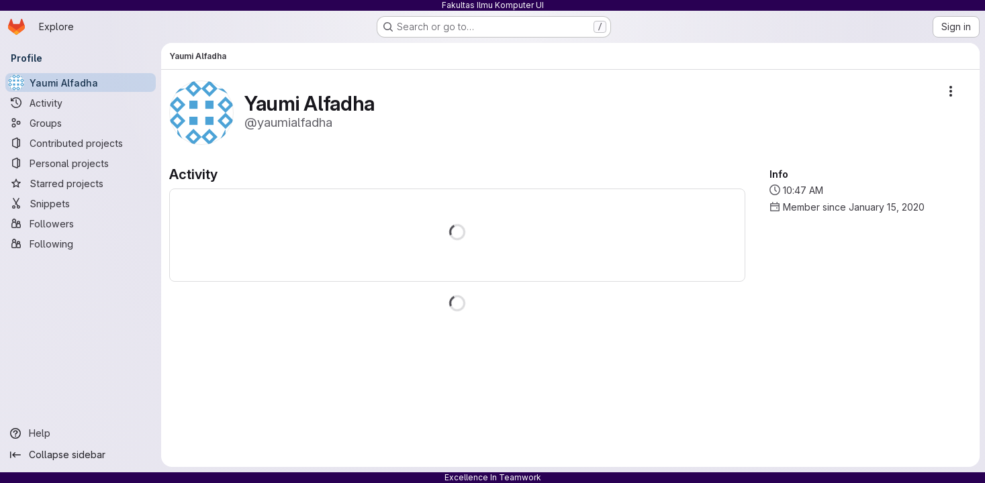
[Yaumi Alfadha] (80, 82)
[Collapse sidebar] (80, 454)
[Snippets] (80, 203)
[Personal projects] (80, 163)
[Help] (80, 433)
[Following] (80, 243)
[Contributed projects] (80, 142)
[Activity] (80, 102)
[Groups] (80, 122)
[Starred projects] (80, 183)
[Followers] (80, 223)
